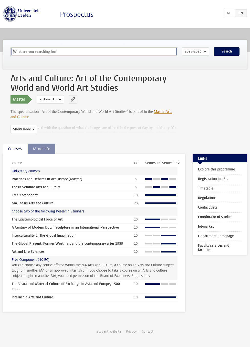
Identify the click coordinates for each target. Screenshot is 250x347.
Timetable (205, 188)
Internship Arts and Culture (32, 297)
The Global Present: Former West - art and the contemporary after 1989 (67, 243)
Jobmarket (206, 226)
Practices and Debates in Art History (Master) (47, 179)
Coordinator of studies (215, 217)
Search (226, 51)
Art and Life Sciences (28, 251)
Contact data (207, 207)
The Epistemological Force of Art (37, 219)
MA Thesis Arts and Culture (32, 203)
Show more (22, 129)
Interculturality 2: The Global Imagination (43, 235)
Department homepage (216, 236)
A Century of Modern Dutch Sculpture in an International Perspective (65, 227)
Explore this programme (216, 169)
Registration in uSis (213, 179)
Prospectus (77, 14)
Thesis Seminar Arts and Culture (36, 187)
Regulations (207, 198)
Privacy (131, 331)
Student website (108, 331)
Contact (147, 331)
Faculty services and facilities (213, 247)
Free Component (25, 195)
